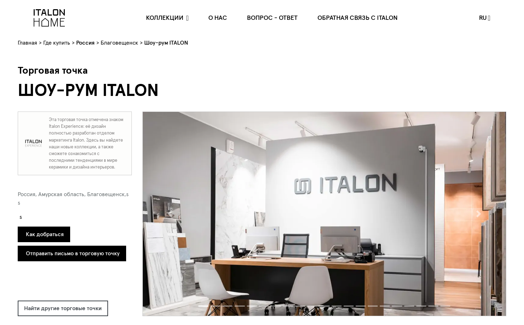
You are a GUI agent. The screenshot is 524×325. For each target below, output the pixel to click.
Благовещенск (119, 42)
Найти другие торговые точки (63, 308)
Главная (27, 42)
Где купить (56, 42)
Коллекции (165, 17)
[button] (170, 214)
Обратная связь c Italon (357, 17)
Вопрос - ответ (272, 17)
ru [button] (483, 17)
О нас (217, 17)
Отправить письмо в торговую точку (73, 253)
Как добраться (45, 234)
